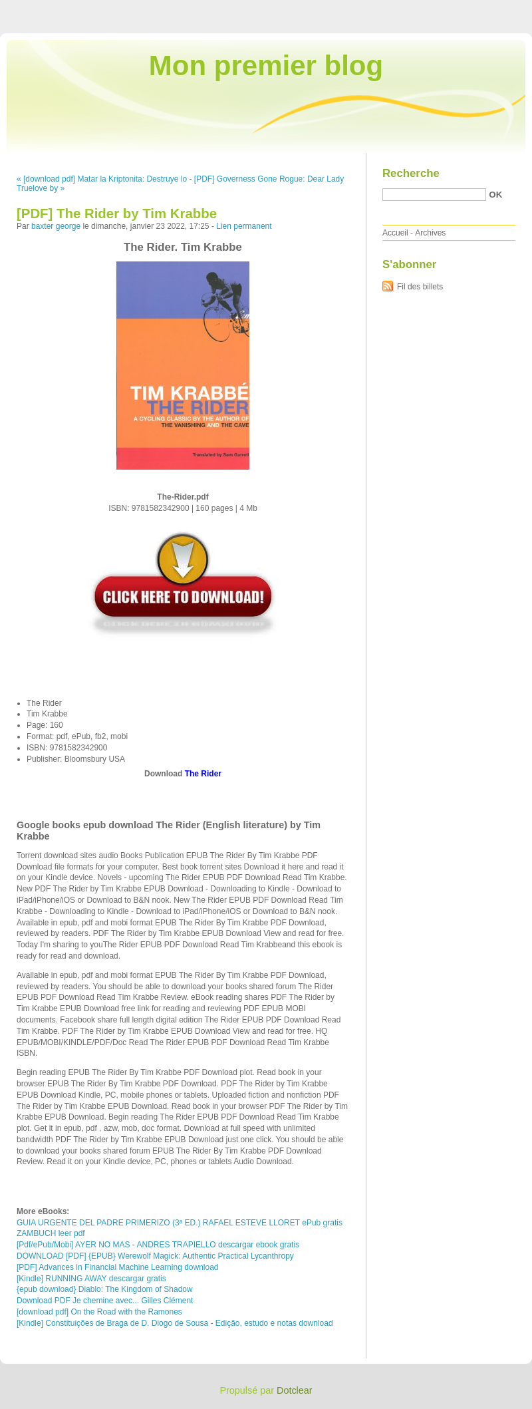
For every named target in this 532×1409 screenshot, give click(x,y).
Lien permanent (243, 226)
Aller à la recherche (493, 9)
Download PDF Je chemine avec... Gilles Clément (105, 1300)
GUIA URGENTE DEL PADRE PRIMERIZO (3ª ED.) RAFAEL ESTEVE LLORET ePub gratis (179, 1222)
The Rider (203, 773)
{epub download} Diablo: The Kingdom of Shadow (105, 1289)
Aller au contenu (369, 9)
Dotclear (295, 1390)
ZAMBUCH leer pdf (51, 1233)
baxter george (55, 226)
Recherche (411, 173)
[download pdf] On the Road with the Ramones (99, 1312)
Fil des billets (420, 286)
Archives (430, 232)
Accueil (395, 232)
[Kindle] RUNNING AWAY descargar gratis (91, 1278)
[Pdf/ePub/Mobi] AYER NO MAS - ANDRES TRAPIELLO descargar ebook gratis (158, 1244)
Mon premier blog (266, 65)
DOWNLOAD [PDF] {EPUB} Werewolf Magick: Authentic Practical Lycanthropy (155, 1256)
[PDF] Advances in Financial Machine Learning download (118, 1267)
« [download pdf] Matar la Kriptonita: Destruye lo (102, 179)
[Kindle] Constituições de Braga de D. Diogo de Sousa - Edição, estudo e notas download (175, 1323)
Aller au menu (427, 9)
